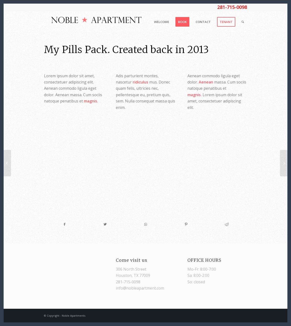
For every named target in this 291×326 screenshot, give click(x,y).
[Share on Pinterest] (186, 224)
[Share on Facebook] (64, 224)
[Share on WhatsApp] (145, 224)
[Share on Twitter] (105, 224)
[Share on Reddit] (226, 224)
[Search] (242, 21)
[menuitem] (161, 21)
